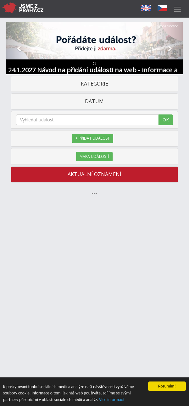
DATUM (94, 101)
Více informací (111, 400)
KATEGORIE (94, 83)
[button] (19, 48)
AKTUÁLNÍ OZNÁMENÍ (94, 174)
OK (166, 120)
